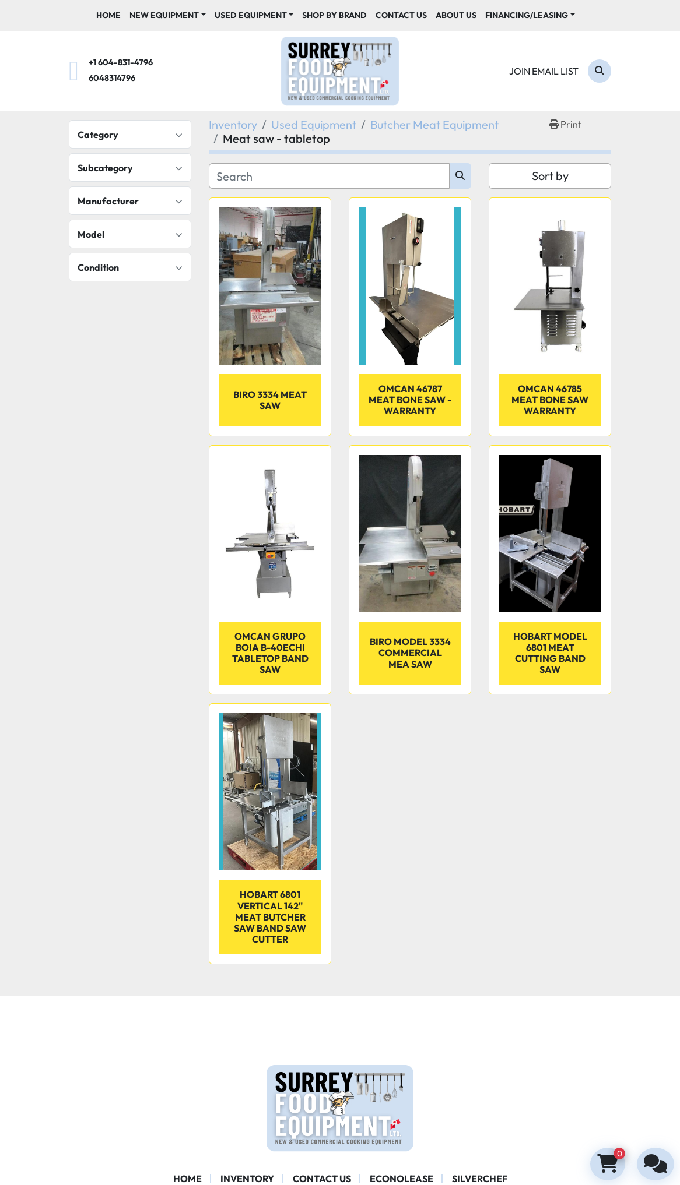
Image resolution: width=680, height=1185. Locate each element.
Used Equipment (251, 15)
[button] (167, 15)
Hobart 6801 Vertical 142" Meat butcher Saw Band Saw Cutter (270, 916)
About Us (456, 15)
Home (108, 15)
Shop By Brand (334, 15)
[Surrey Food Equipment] (340, 1107)
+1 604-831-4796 (121, 62)
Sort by (550, 175)
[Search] (599, 71)
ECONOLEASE (401, 1178)
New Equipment (164, 15)
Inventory (247, 1178)
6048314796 (112, 78)
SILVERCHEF (479, 1178)
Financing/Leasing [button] (526, 15)
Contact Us (401, 15)
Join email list (544, 71)
